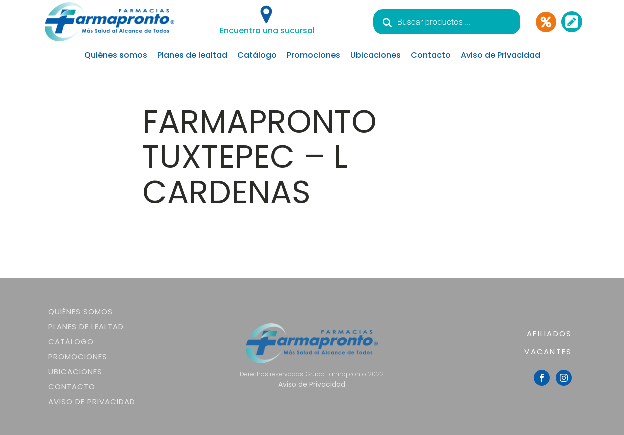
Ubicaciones (375, 55)
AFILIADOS (549, 333)
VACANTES (548, 351)
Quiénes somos (115, 55)
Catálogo (257, 55)
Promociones (313, 55)
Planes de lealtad (192, 55)
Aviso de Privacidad (500, 55)
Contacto (431, 55)
